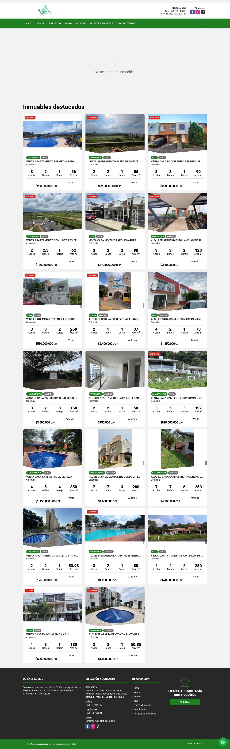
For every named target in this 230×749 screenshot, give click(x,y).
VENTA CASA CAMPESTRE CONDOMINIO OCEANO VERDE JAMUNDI (177, 398)
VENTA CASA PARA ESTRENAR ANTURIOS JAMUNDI (52, 319)
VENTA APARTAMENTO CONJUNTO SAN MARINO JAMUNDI (52, 555)
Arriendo (55, 23)
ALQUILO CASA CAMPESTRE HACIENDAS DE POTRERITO (177, 477)
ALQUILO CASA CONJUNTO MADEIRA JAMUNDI (177, 319)
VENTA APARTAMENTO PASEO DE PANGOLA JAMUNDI (115, 161)
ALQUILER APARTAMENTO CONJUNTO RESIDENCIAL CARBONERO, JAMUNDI (115, 634)
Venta (41, 23)
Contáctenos (126, 23)
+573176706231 (177, 11)
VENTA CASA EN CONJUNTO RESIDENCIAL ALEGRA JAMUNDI (177, 161)
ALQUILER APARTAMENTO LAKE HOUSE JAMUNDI (177, 240)
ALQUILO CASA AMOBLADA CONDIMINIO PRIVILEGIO (52, 398)
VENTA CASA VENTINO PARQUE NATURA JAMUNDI (115, 240)
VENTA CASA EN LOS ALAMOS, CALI (47, 634)
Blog (68, 23)
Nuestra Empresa (101, 23)
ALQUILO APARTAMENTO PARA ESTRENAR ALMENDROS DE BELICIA (115, 398)
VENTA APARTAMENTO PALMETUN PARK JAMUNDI (52, 161)
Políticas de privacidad (145, 713)
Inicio (28, 23)
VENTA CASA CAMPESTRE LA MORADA (49, 477)
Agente (81, 23)
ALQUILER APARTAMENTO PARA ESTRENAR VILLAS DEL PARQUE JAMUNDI (115, 555)
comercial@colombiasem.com (100, 721)
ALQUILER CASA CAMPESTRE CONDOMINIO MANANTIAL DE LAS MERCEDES (115, 477)
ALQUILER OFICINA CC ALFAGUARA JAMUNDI (115, 319)
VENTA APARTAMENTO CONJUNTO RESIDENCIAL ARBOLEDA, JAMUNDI (52, 240)
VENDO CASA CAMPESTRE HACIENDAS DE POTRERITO (177, 555)
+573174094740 (174, 13)
